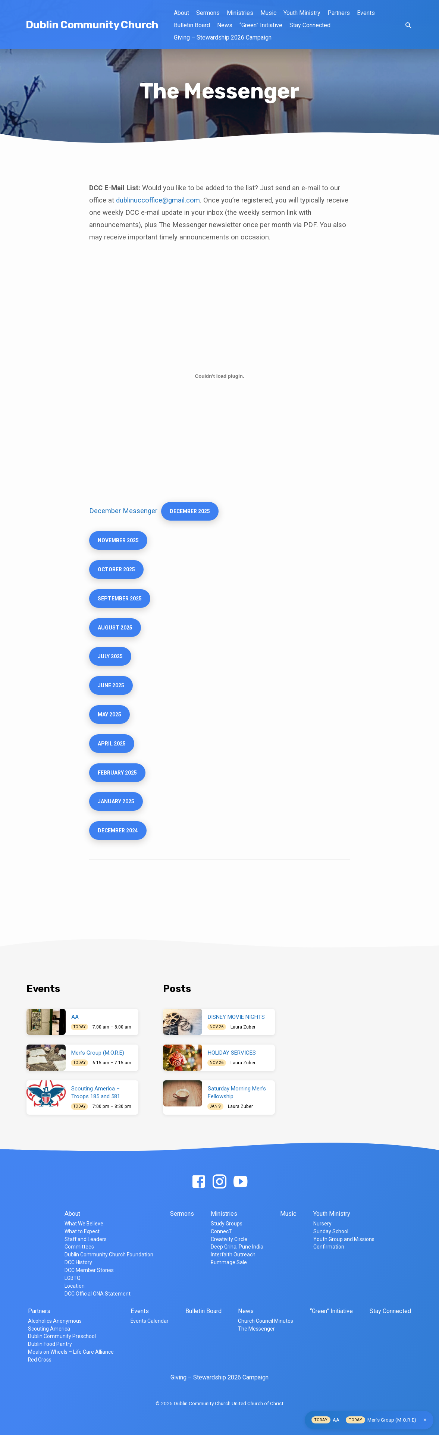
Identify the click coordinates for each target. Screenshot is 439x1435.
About (181, 12)
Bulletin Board (192, 25)
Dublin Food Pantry (50, 1344)
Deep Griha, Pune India (237, 1247)
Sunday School (330, 1231)
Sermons (208, 12)
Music (268, 12)
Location (75, 1286)
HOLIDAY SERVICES (232, 1052)
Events (366, 12)
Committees (79, 1247)
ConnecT (221, 1231)
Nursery (322, 1224)
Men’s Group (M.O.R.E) (97, 1052)
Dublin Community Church (92, 25)
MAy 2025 (110, 723)
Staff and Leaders (86, 1239)
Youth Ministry (301, 12)
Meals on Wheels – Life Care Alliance (71, 1352)
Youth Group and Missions (343, 1239)
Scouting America (49, 1329)
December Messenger (123, 511)
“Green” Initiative (260, 25)
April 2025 (112, 753)
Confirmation (328, 1247)
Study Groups (226, 1224)
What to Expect (82, 1231)
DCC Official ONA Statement (98, 1294)
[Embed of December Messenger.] (219, 376)
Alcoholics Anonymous (55, 1321)
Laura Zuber (243, 1027)
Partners (338, 12)
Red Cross (39, 1360)
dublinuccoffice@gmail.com (158, 200)
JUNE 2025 (112, 693)
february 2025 (119, 784)
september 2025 (121, 602)
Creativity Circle (229, 1239)
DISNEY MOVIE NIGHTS (236, 1017)
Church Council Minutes (265, 1321)
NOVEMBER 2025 (120, 542)
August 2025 (116, 632)
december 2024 (119, 844)
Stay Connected (309, 25)
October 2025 (118, 572)
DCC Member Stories (89, 1270)
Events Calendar (150, 1321)
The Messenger (256, 1329)
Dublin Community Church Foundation (109, 1254)
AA (75, 1017)
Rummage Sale (229, 1262)
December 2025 (191, 512)
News (224, 25)
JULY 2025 (111, 663)
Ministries (240, 12)
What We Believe (84, 1224)
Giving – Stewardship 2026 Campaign (223, 37)
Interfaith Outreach (233, 1254)
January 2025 (117, 814)
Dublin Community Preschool (62, 1336)
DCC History (78, 1262)
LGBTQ (73, 1278)
